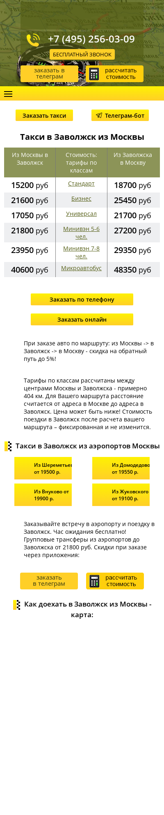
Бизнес (81, 198)
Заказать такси (44, 115)
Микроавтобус (81, 268)
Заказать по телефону (82, 299)
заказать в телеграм (49, 73)
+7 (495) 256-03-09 (91, 38)
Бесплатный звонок (82, 54)
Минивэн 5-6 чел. (81, 232)
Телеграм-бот (120, 115)
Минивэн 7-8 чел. (81, 252)
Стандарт (81, 183)
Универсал (81, 213)
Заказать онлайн (82, 319)
